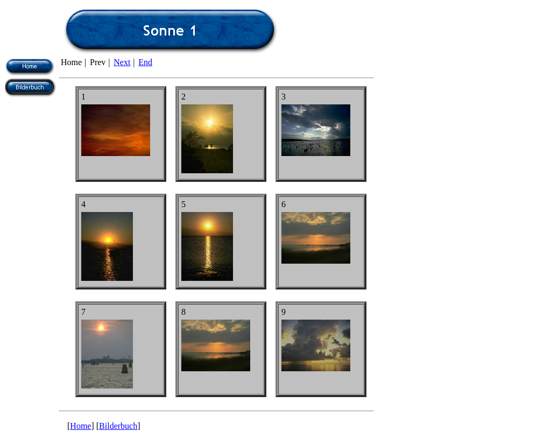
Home (80, 425)
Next (122, 62)
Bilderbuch (118, 425)
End (145, 62)
